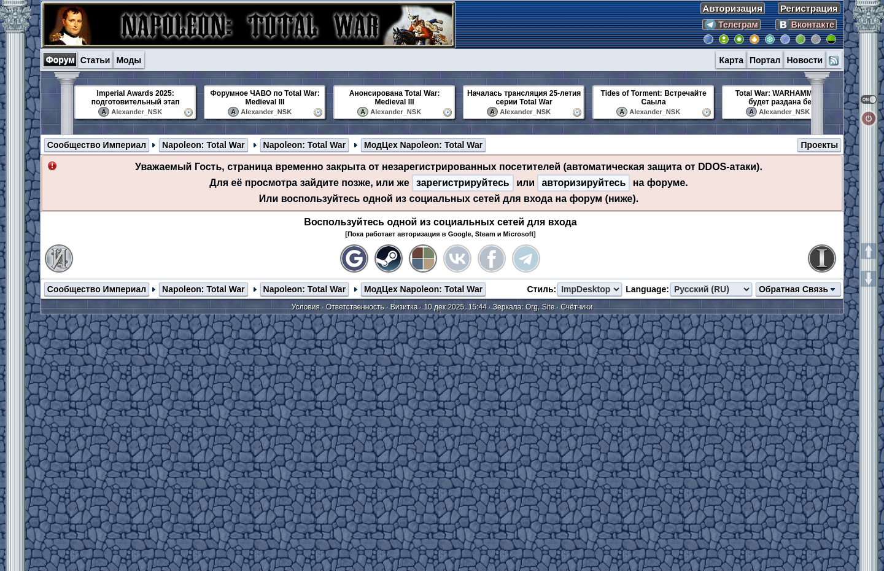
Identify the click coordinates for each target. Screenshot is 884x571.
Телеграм (731, 24)
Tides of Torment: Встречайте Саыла (654, 97)
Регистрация (809, 8)
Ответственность (355, 307)
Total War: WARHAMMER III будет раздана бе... (783, 97)
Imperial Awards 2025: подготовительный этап (135, 97)
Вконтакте (806, 24)
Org (531, 307)
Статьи (95, 60)
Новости (804, 60)
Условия (306, 307)
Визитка (404, 307)
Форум (60, 59)
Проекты (819, 145)
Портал (765, 60)
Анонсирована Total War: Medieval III (394, 97)
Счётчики (576, 307)
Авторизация (732, 8)
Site (548, 307)
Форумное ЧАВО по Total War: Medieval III (265, 97)
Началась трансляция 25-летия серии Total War (524, 97)
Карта (731, 60)
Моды (128, 60)
